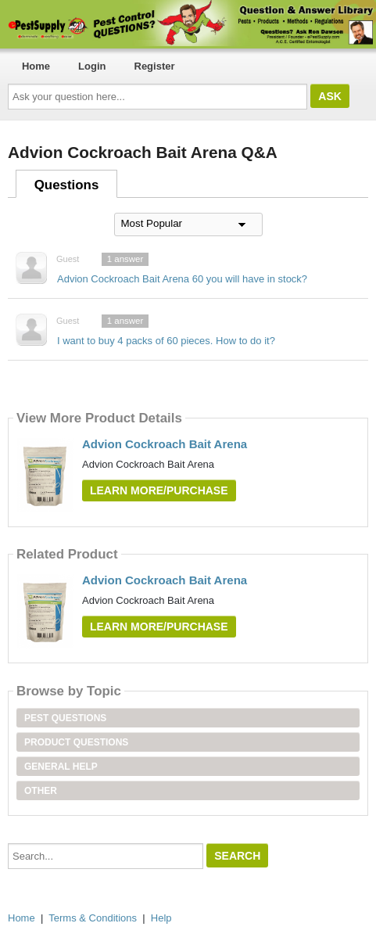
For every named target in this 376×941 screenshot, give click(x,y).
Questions (66, 185)
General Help (61, 766)
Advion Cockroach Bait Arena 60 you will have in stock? (182, 279)
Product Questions (76, 742)
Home (36, 66)
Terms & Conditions (92, 918)
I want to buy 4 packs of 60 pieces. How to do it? (166, 341)
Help (161, 918)
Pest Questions (65, 718)
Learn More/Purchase (159, 490)
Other (40, 790)
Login (92, 66)
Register (154, 66)
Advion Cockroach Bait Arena (164, 444)
